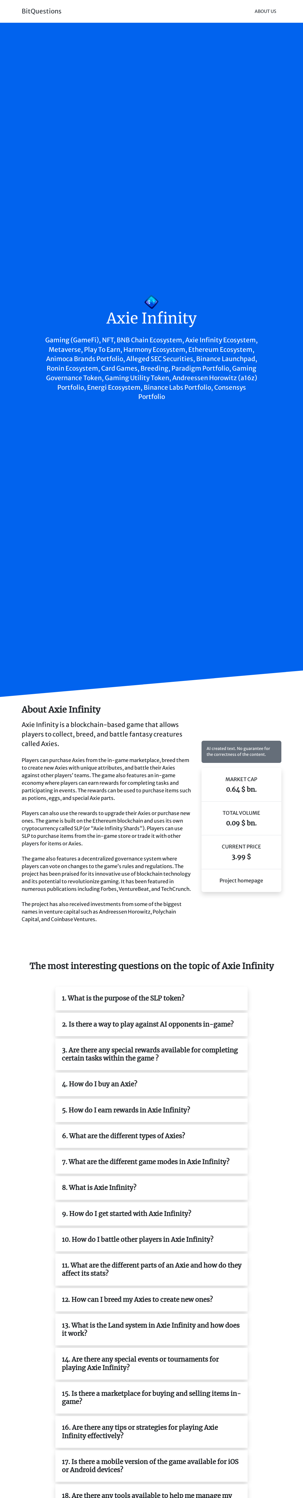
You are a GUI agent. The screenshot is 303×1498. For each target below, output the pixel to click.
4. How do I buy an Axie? (99, 1084)
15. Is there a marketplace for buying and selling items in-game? (151, 1398)
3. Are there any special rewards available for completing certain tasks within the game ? (150, 1054)
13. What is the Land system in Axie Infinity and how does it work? (150, 1330)
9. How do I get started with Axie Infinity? (126, 1214)
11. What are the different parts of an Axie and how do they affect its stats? (151, 1269)
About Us (265, 11)
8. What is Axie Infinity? (99, 1188)
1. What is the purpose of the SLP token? (123, 998)
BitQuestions (42, 11)
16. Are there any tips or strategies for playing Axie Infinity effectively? (140, 1432)
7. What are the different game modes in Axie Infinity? (145, 1162)
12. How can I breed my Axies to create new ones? (137, 1300)
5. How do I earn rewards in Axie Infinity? (126, 1110)
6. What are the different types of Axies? (123, 1136)
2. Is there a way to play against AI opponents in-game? (148, 1024)
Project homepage (241, 880)
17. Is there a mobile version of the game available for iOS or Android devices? (150, 1466)
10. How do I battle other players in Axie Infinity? (137, 1240)
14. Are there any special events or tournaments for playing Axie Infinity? (140, 1363)
